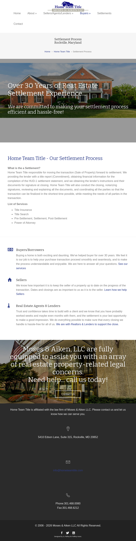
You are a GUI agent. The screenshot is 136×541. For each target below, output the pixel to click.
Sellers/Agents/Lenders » (58, 13)
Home (17, 13)
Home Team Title (62, 51)
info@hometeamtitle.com (68, 470)
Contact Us (68, 394)
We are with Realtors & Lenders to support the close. (87, 324)
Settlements (104, 13)
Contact (18, 23)
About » (32, 13)
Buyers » (85, 13)
